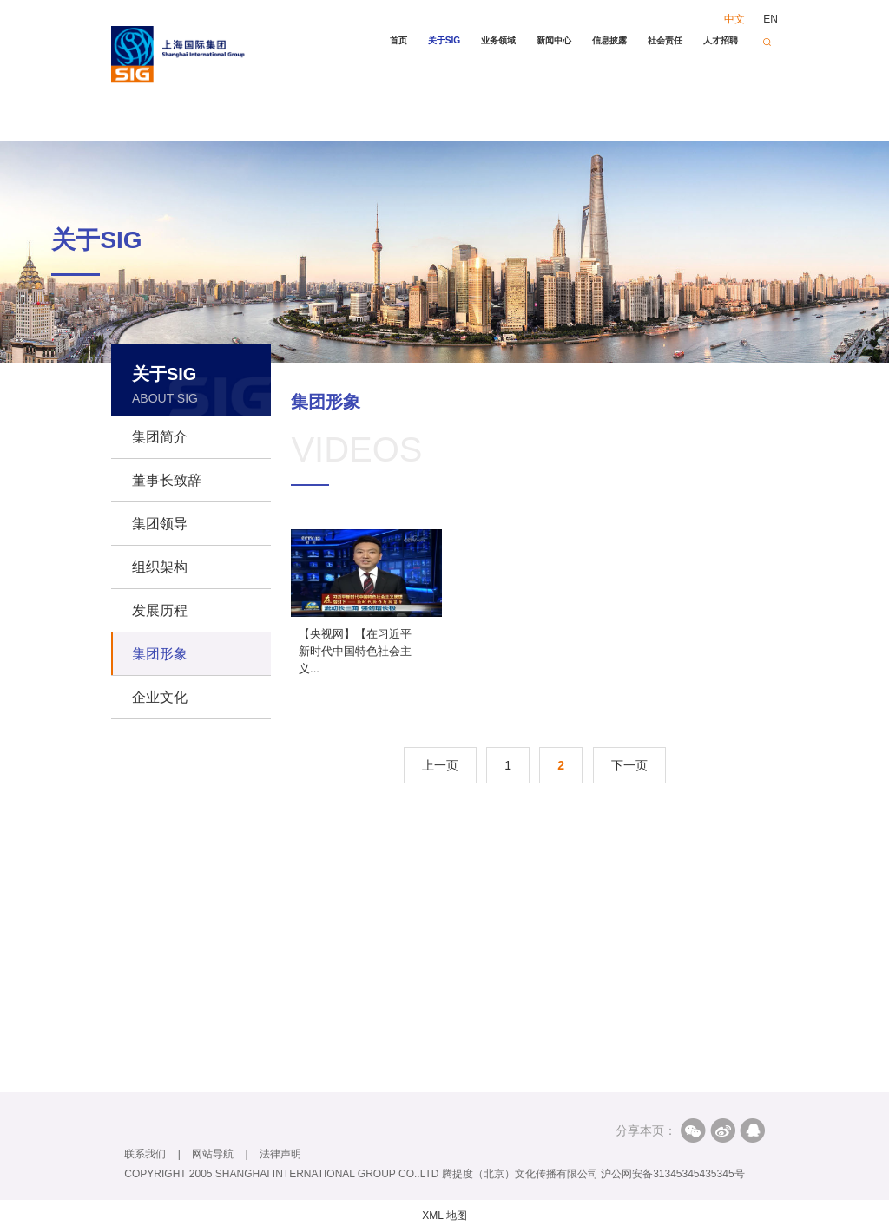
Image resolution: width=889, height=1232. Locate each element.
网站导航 (213, 1154)
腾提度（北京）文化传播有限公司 (520, 1174)
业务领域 (498, 40)
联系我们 (145, 1154)
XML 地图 (444, 1215)
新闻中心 (554, 40)
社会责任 (665, 40)
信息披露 (609, 40)
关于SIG (444, 40)
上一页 (440, 765)
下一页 (629, 765)
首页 (398, 40)
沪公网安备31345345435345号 (672, 1174)
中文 (734, 19)
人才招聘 (720, 40)
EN (770, 19)
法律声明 (280, 1154)
